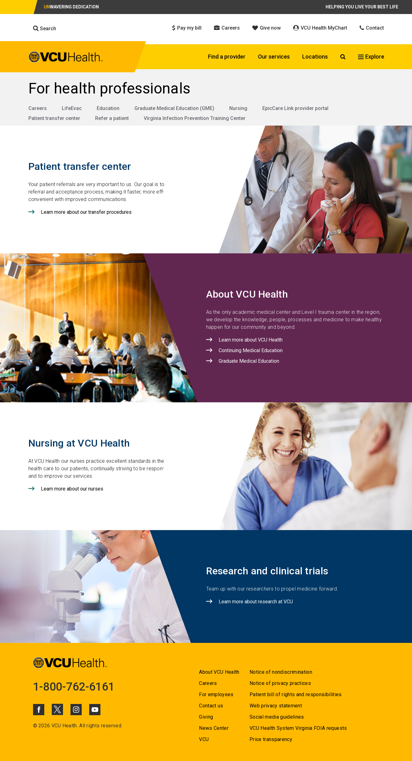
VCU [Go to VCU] (204, 739)
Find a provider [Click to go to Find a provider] (226, 56)
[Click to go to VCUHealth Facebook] (38, 709)
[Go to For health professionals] (206, 88)
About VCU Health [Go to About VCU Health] (219, 672)
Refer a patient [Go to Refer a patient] (112, 118)
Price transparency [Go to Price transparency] (271, 739)
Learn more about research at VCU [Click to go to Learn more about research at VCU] (256, 602)
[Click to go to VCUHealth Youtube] (94, 709)
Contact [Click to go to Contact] (372, 28)
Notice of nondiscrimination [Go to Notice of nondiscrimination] (281, 672)
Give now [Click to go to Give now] (266, 28)
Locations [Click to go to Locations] (315, 56)
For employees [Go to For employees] (216, 694)
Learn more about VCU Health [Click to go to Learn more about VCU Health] (251, 340)
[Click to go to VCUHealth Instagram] (76, 709)
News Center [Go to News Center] (214, 728)
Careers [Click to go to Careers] (227, 28)
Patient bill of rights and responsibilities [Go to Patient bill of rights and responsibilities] (296, 694)
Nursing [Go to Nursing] (238, 108)
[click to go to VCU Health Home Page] (66, 57)
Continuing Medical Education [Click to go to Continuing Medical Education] (251, 350)
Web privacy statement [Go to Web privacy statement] (276, 706)
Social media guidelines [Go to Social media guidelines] (277, 717)
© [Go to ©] (35, 726)
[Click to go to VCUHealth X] (57, 709)
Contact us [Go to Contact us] (211, 706)
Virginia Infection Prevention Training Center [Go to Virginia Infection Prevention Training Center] (194, 118)
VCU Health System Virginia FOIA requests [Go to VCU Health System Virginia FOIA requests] (298, 728)
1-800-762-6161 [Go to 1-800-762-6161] (74, 686)
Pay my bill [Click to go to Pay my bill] (186, 28)
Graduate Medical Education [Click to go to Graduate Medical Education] (249, 361)
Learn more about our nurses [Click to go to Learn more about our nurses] (72, 489)
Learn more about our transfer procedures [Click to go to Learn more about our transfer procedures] (86, 212)
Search (44, 28)
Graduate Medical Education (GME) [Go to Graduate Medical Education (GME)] (174, 108)
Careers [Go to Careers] (37, 108)
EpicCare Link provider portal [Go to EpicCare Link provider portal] (295, 108)
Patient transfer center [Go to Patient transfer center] (54, 118)
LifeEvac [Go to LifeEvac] (72, 108)
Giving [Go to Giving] (206, 717)
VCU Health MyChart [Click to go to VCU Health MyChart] (320, 28)
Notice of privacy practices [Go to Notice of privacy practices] (280, 683)
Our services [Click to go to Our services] (274, 56)
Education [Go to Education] (108, 108)
